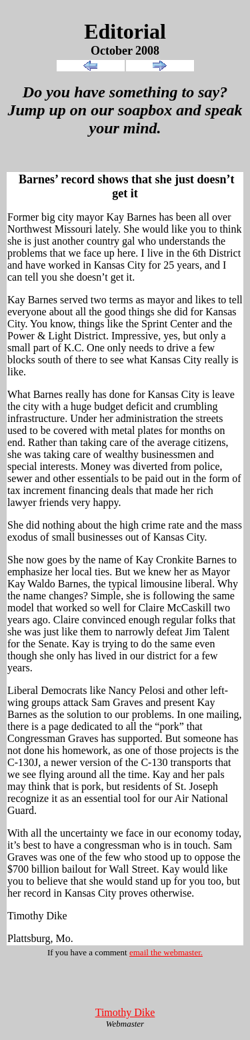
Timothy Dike (125, 1012)
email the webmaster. (166, 952)
